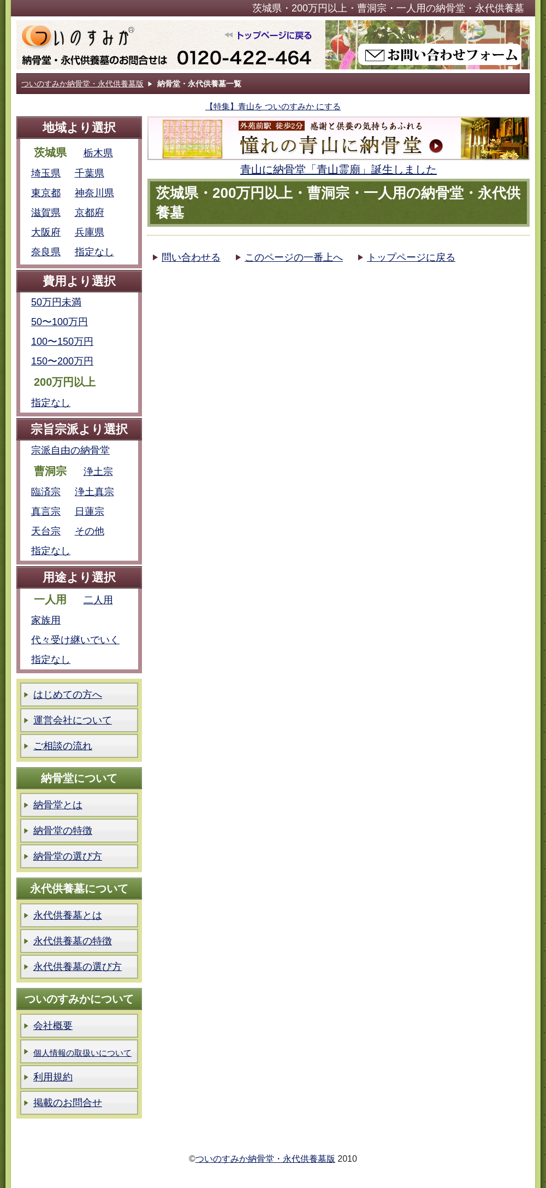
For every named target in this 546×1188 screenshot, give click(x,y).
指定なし (94, 251)
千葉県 (89, 173)
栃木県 (98, 153)
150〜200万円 (62, 361)
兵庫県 (89, 232)
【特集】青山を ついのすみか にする (273, 106)
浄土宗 (98, 471)
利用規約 (53, 1077)
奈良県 (46, 251)
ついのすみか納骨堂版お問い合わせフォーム (427, 44)
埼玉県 (46, 173)
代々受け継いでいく (75, 639)
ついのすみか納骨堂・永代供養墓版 (82, 83)
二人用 (98, 600)
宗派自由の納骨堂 (70, 450)
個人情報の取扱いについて (82, 1052)
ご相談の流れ (62, 745)
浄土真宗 (94, 491)
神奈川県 (94, 192)
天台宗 (46, 531)
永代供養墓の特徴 (72, 941)
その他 (89, 531)
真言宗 (46, 511)
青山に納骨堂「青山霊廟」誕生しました (338, 169)
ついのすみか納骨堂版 (170, 44)
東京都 (46, 192)
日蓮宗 (89, 511)
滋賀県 (46, 212)
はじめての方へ (67, 694)
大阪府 (46, 232)
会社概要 (53, 1025)
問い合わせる (191, 257)
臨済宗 (46, 491)
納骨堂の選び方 (67, 856)
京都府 (89, 212)
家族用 (46, 620)
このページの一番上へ (294, 257)
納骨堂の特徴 (62, 830)
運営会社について (72, 720)
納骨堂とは (57, 804)
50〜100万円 (59, 321)
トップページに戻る (411, 257)
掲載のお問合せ (67, 1102)
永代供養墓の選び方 (77, 966)
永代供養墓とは (67, 915)
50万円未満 (56, 302)
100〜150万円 (62, 341)
